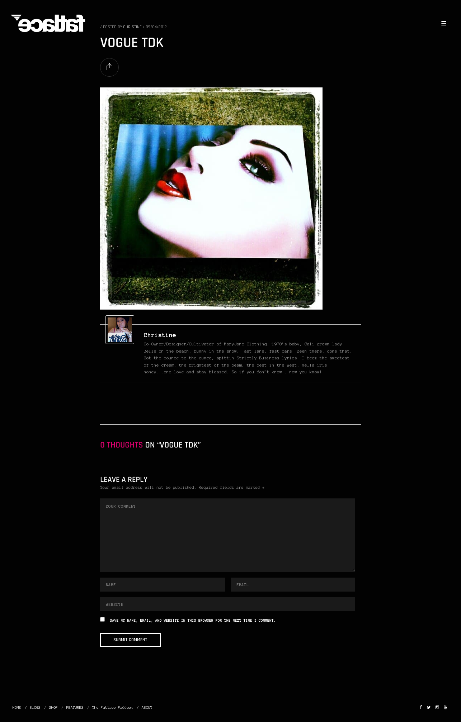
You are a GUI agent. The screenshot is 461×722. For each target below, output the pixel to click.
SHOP (53, 707)
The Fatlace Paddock (112, 707)
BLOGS (35, 707)
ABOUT (147, 707)
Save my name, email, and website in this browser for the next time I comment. (193, 621)
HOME (17, 707)
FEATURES (75, 707)
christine (160, 335)
